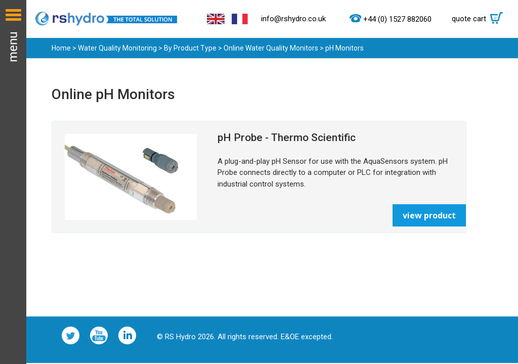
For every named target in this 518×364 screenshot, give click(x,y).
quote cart (480, 18)
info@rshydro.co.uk (293, 18)
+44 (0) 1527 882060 (397, 19)
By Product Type (190, 48)
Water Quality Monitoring (117, 48)
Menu (13, 182)
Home (61, 48)
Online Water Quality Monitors (271, 48)
